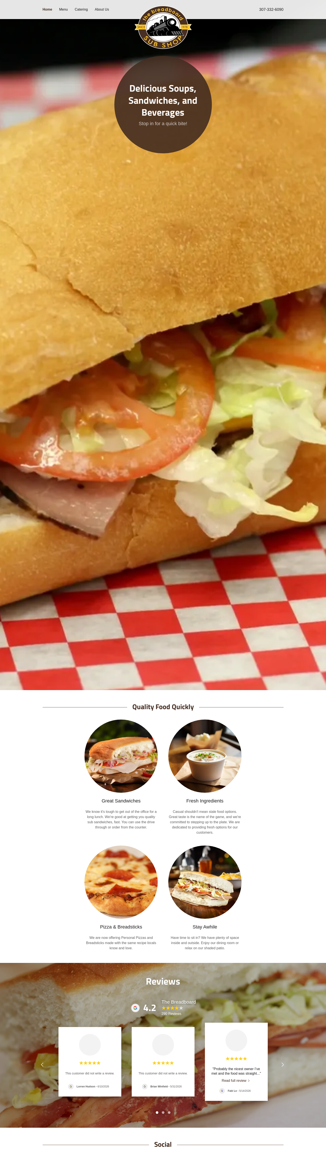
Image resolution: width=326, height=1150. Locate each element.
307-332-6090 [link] (271, 9)
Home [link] (47, 9)
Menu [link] (63, 9)
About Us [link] (102, 9)
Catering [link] (81, 9)
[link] (163, 7)
